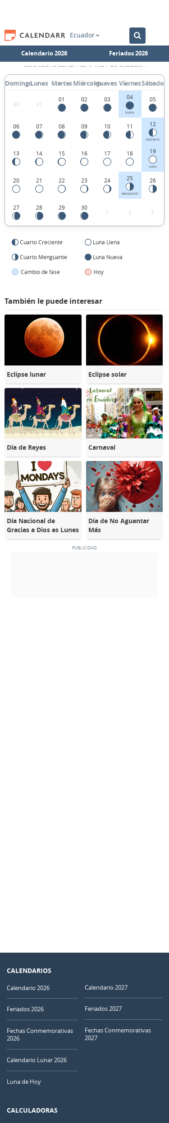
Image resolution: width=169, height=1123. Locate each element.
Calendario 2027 (106, 987)
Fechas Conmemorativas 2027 (118, 1034)
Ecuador (84, 35)
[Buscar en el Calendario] (137, 35)
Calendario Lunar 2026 (37, 1060)
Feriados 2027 (103, 1008)
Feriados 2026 (128, 53)
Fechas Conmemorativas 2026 (40, 1034)
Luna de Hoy (24, 1081)
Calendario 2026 (44, 53)
